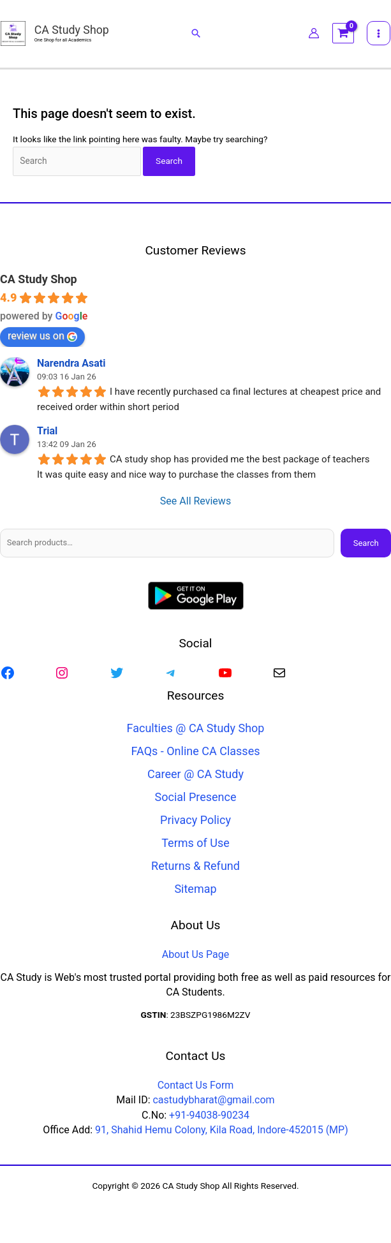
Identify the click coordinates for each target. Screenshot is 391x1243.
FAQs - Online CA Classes (195, 752)
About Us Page (195, 955)
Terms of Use (195, 844)
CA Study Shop (72, 31)
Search (366, 543)
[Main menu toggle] (379, 34)
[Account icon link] (314, 34)
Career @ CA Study (195, 775)
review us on (42, 337)
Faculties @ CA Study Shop (196, 729)
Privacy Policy (195, 821)
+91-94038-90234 (209, 1116)
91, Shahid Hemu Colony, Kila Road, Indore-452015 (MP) (221, 1130)
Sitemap (195, 890)
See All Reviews (195, 502)
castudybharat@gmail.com (213, 1100)
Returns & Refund (195, 867)
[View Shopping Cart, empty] (344, 34)
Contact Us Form (196, 1086)
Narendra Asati (71, 364)
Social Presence (196, 798)
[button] (196, 34)
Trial (47, 432)
